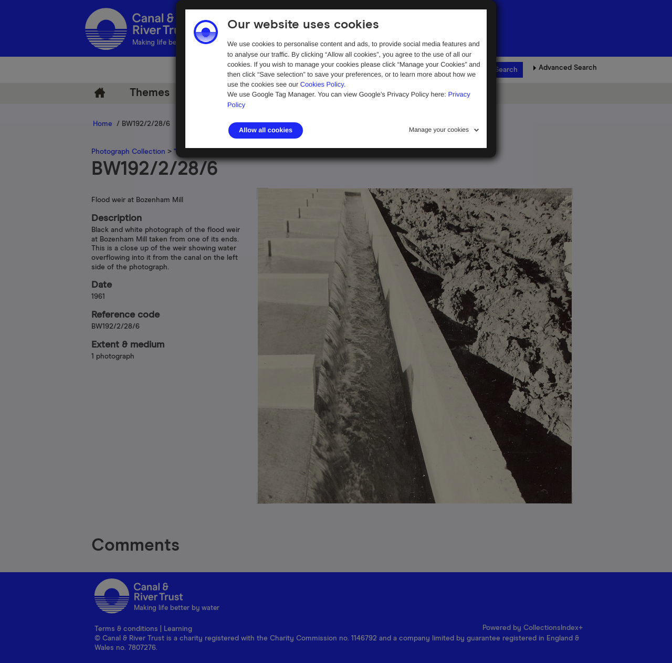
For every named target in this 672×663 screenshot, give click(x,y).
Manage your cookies (439, 129)
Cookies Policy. (323, 84)
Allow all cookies (265, 130)
